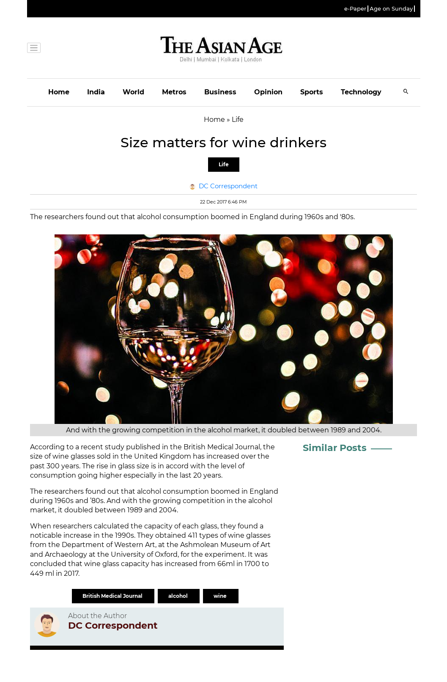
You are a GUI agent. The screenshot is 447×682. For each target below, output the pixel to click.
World (133, 92)
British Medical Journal (113, 596)
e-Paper (355, 9)
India (96, 92)
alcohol (178, 596)
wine (221, 596)
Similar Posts (335, 448)
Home (58, 92)
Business (220, 92)
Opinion (268, 92)
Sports (311, 92)
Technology (361, 92)
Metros (174, 92)
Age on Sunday (391, 9)
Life (224, 164)
